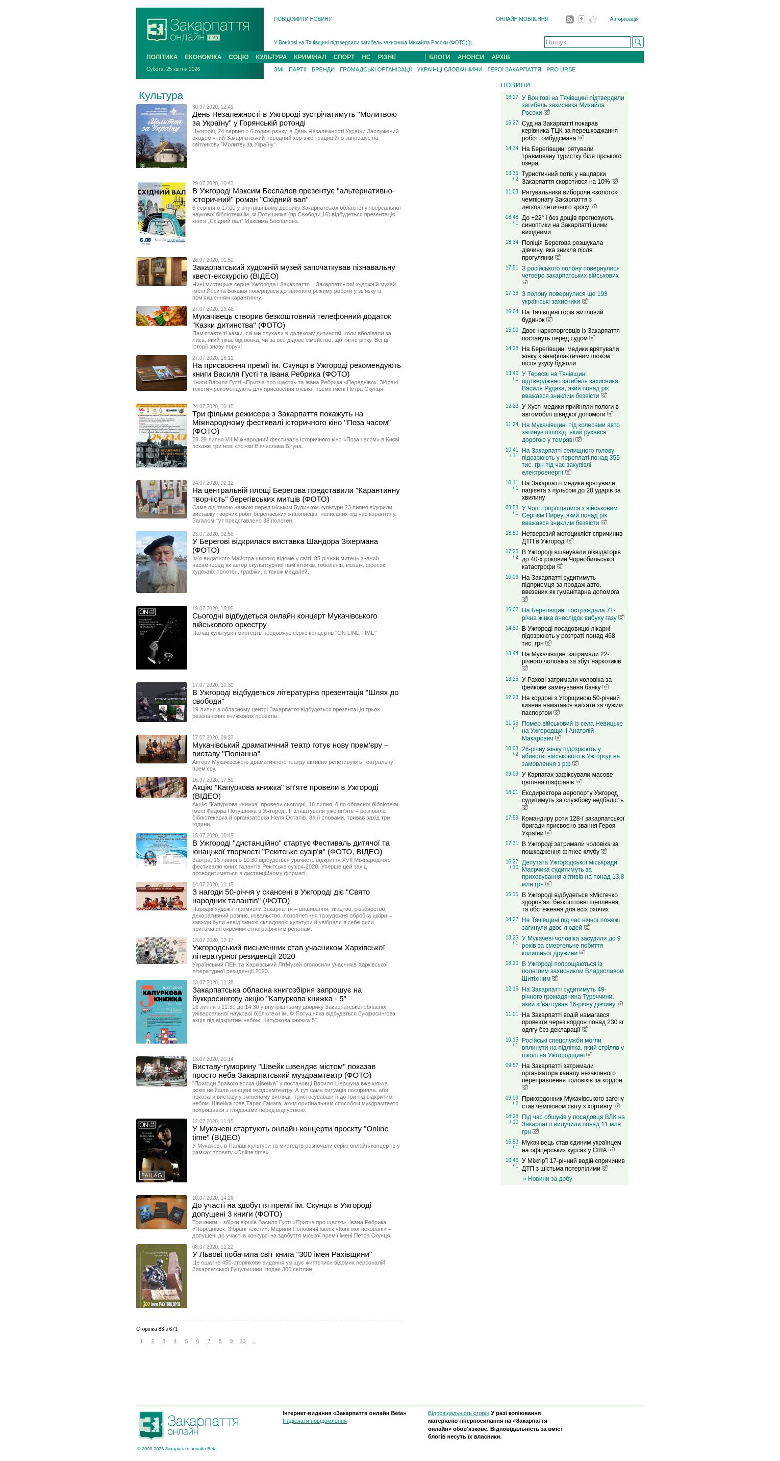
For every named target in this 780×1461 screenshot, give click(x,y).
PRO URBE (560, 69)
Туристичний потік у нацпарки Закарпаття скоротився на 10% (570, 177)
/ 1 (515, 223)
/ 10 (514, 867)
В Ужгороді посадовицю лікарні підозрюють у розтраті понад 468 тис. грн (568, 636)
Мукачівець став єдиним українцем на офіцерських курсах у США (571, 1146)
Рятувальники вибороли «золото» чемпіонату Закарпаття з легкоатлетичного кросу (570, 200)
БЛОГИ (439, 57)
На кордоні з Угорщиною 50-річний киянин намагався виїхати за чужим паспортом (572, 705)
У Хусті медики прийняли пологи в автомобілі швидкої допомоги (570, 410)
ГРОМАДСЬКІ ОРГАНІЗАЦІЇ (376, 69)
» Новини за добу (547, 1178)
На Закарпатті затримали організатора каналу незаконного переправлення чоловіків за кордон (572, 1076)
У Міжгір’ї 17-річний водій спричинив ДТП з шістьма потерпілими (573, 1164)
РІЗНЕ (387, 57)
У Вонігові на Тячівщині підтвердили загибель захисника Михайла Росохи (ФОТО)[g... (375, 42)
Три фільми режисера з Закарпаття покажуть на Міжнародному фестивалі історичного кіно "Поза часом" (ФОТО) (291, 422)
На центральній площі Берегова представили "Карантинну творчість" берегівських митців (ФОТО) (296, 494)
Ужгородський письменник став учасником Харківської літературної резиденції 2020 (288, 951)
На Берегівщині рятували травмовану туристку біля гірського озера (571, 156)
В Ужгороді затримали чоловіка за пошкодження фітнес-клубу (570, 847)
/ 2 (515, 179)
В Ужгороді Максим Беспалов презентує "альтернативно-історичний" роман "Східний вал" (293, 195)
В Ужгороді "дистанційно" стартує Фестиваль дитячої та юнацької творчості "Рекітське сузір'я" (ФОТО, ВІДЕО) (291, 847)
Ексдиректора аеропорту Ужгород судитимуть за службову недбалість (573, 799)
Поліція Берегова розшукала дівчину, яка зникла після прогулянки (562, 250)
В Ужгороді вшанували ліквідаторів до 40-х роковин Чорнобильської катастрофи (571, 560)
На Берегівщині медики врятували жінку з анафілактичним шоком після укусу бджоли (570, 356)
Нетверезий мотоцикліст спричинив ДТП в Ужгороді (572, 537)
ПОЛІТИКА (162, 57)
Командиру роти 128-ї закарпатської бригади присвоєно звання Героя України (573, 826)
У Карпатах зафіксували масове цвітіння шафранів (567, 778)
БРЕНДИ (323, 69)
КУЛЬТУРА (271, 57)
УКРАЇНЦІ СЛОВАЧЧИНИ (450, 69)
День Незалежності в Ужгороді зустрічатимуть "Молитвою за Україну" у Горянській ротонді (294, 118)
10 (242, 1341)
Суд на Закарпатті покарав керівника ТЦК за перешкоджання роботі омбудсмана (570, 131)
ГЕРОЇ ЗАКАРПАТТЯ (514, 69)
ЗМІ (279, 69)
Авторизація (624, 19)
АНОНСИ (471, 57)
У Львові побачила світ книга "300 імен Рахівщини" (282, 1254)
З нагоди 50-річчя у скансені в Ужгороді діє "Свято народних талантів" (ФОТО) (281, 896)
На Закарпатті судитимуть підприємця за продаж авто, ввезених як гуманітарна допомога (570, 588)
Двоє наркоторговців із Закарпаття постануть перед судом (571, 334)
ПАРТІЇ (298, 69)
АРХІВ (500, 57)
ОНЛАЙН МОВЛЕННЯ (522, 19)
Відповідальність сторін (458, 1413)
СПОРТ (344, 57)
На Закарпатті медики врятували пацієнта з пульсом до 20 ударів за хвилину (571, 490)
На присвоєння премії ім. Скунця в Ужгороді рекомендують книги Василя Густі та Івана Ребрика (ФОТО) (296, 369)
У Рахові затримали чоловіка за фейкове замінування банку (567, 683)
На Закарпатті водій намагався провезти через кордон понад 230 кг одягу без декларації (573, 1022)
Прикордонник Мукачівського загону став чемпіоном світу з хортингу (573, 1102)
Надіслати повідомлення (315, 1421)
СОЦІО (238, 57)
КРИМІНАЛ (310, 57)
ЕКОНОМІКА (203, 57)
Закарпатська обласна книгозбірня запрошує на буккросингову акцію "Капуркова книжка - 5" (277, 994)
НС (366, 57)
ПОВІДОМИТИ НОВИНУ (303, 19)
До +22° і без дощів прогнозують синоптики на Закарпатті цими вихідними (568, 225)
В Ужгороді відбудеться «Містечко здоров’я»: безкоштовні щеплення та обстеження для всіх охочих (570, 902)
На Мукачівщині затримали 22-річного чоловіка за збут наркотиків (571, 661)
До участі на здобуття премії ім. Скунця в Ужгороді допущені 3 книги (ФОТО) (281, 1209)
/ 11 (514, 455)
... (253, 1341)
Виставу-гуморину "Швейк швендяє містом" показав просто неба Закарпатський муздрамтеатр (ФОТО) (283, 1070)
